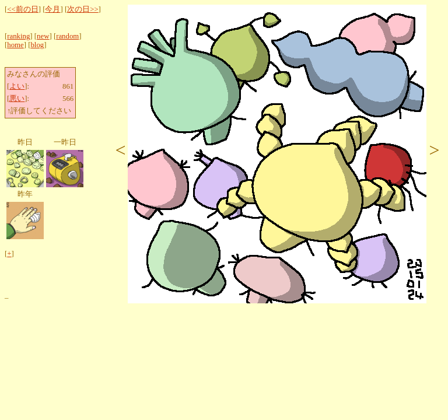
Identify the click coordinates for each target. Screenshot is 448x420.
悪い (16, 98)
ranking (18, 36)
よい (16, 86)
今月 (52, 9)
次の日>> (82, 9)
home (15, 45)
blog (37, 45)
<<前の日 (22, 9)
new (43, 36)
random (67, 36)
